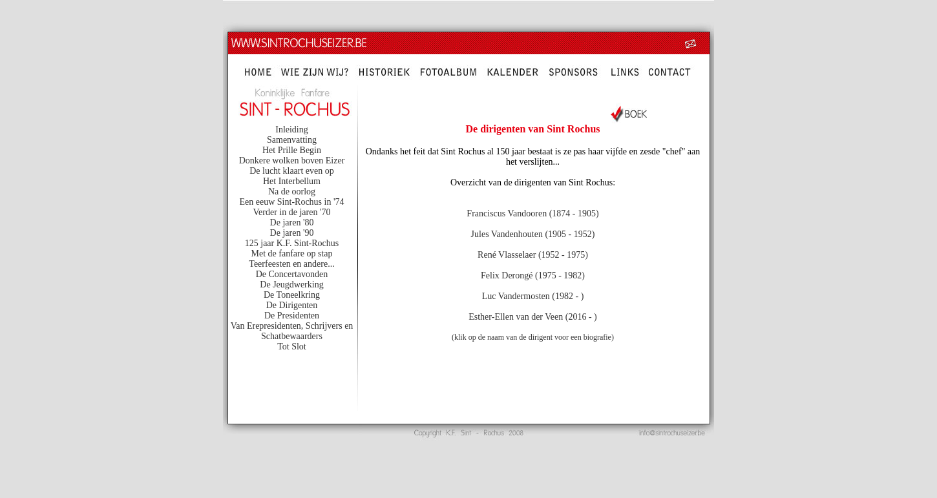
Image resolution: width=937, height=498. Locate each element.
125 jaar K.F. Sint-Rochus (292, 243)
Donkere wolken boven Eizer (292, 160)
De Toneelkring (292, 295)
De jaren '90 (292, 233)
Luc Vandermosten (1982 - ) (533, 296)
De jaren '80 (292, 222)
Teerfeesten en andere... (291, 264)
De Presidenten (291, 315)
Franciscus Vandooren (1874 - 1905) (532, 213)
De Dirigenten (292, 305)
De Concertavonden (292, 274)
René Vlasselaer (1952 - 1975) (533, 255)
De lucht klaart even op (291, 171)
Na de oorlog (291, 191)
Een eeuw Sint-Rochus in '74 (292, 202)
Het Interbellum (292, 181)
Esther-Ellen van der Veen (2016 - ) (532, 317)
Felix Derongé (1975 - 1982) (533, 275)
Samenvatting (292, 140)
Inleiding (291, 129)
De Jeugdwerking (291, 284)
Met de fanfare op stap (292, 253)
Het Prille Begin (291, 150)
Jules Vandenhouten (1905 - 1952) (533, 234)
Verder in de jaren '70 (292, 212)
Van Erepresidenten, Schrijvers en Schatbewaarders (292, 331)
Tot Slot (291, 346)
